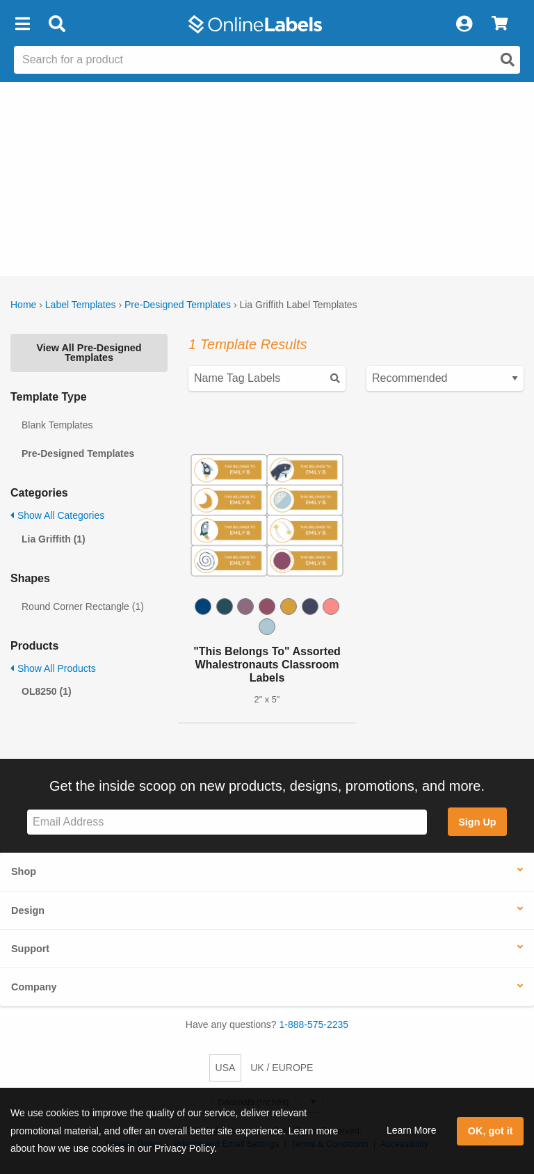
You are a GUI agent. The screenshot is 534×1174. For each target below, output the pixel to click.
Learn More (412, 1130)
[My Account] (463, 24)
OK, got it (490, 1130)
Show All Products (53, 668)
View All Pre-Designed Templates (88, 352)
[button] (22, 24)
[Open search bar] (56, 24)
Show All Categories (57, 515)
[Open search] (507, 59)
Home (23, 304)
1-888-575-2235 (314, 1024)
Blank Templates (57, 425)
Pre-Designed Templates (177, 304)
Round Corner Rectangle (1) (83, 606)
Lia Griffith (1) (54, 539)
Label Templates (80, 304)
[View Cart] (499, 24)
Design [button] (27, 910)
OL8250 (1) (47, 691)
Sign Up (477, 822)
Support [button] (30, 948)
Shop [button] (23, 871)
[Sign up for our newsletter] (227, 822)
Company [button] (34, 986)
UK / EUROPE (281, 1067)
